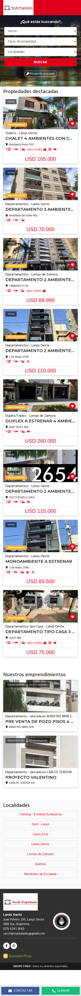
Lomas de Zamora (40, 854)
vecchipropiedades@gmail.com (24, 933)
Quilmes (40, 864)
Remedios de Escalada (40, 874)
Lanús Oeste (40, 844)
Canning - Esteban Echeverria (40, 814)
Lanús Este (40, 834)
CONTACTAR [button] (20, 991)
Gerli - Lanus (40, 824)
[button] (75, 7)
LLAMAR (61, 991)
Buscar (40, 62)
